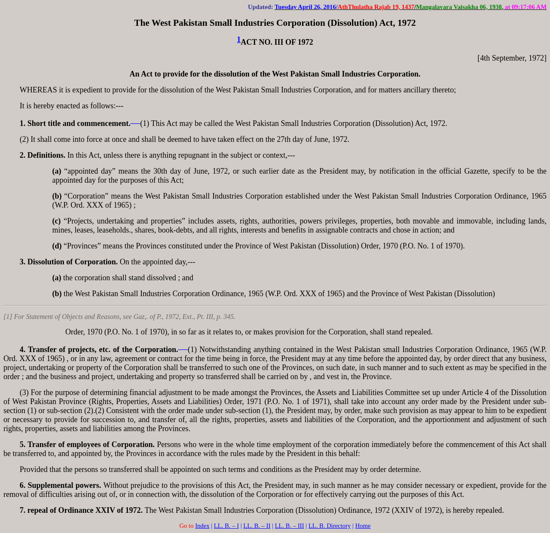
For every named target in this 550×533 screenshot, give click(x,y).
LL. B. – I (226, 525)
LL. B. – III (289, 525)
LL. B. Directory (330, 525)
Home (363, 525)
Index (202, 525)
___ (136, 120)
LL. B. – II (256, 525)
